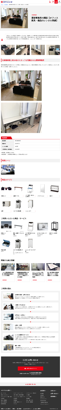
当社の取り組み (43, 400)
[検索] (56, 2)
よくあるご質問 (36, 408)
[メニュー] (59, 2)
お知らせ (53, 390)
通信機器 (28, 398)
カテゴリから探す (5, 390)
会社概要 (42, 393)
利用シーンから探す (5, 408)
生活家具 (2, 398)
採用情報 (53, 396)
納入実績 (19, 408)
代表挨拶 (42, 395)
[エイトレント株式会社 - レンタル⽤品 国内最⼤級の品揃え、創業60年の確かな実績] (7, 2)
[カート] (53, 2)
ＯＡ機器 (28, 394)
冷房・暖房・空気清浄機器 (19, 394)
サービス (15, 403)
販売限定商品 (3, 403)
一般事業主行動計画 (44, 402)
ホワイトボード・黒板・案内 (6, 396)
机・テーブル (3, 393)
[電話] (49, 2)
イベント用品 (28, 396)
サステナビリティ (43, 398)
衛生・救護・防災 (29, 400)
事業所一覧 (42, 397)
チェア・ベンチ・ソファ (18, 393)
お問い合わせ (54, 393)
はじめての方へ (26, 408)
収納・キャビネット (4, 394)
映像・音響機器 (4, 400)
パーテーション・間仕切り (31, 393)
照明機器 (15, 400)
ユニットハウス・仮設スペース (19, 396)
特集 (14, 408)
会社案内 (42, 390)
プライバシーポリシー (44, 404)
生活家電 (15, 398)
